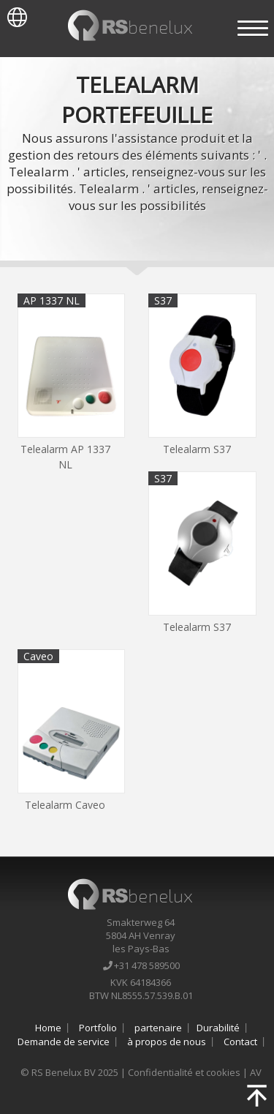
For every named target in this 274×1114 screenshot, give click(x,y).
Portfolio (98, 1027)
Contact (240, 1041)
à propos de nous (166, 1041)
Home (48, 1027)
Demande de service (64, 1041)
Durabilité (218, 1027)
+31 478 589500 (140, 965)
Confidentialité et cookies (184, 1072)
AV (256, 1072)
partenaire (158, 1027)
